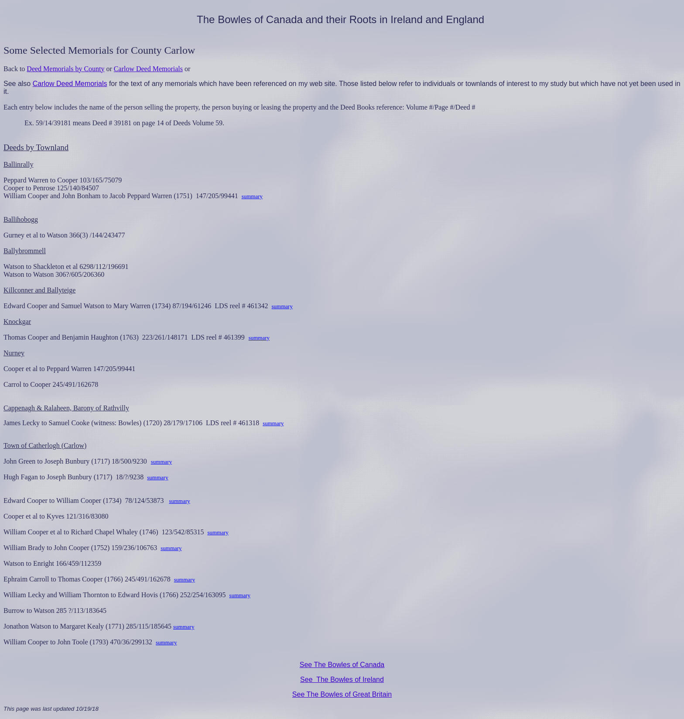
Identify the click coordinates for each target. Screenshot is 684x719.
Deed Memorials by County (65, 68)
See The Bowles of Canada (342, 664)
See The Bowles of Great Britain (342, 694)
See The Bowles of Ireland (342, 679)
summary (252, 196)
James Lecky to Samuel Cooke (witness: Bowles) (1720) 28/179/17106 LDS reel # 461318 (133, 423)
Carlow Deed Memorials (148, 68)
